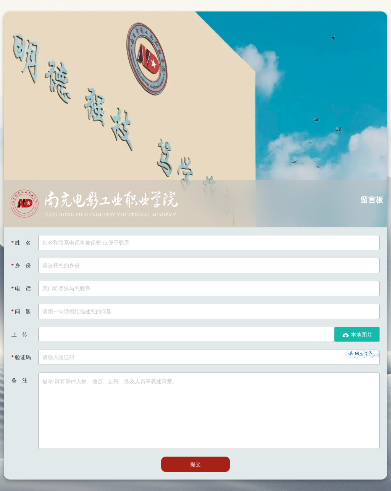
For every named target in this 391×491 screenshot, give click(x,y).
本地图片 (357, 335)
